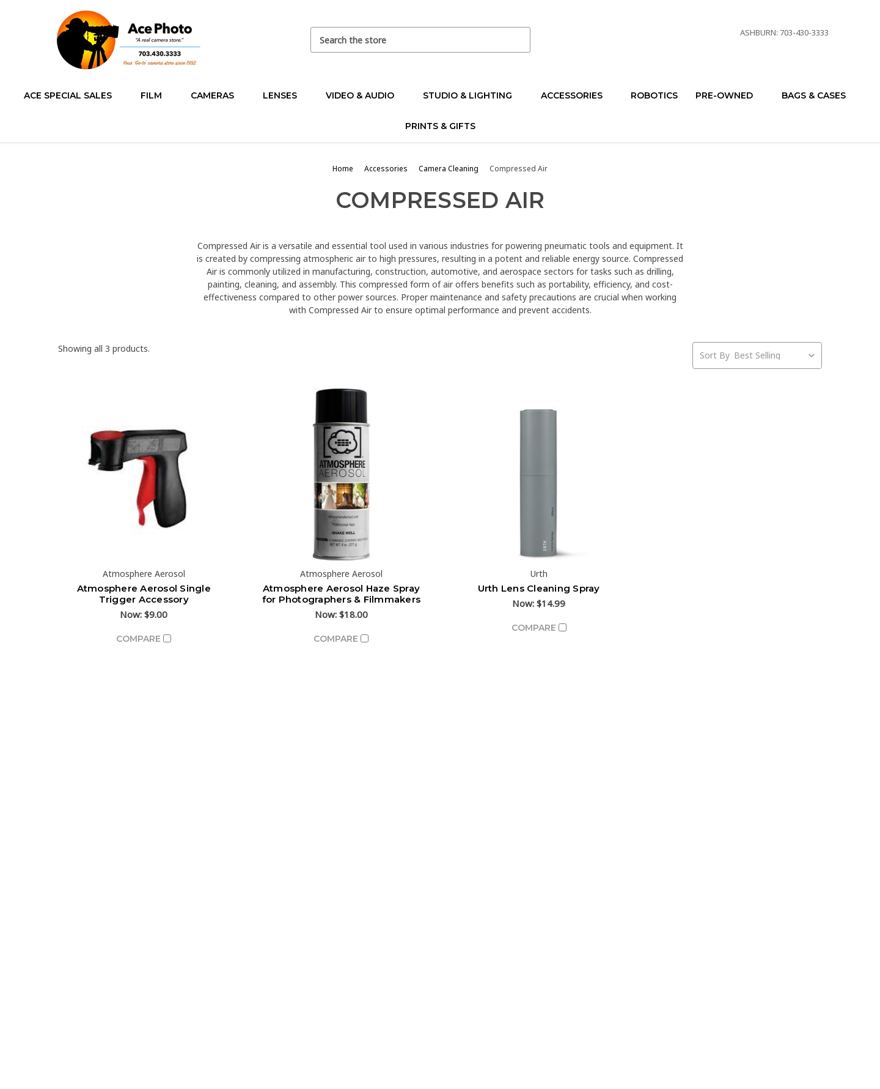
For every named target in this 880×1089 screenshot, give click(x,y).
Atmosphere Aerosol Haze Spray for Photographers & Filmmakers (341, 593)
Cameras (217, 95)
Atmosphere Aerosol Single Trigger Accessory (144, 593)
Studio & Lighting (472, 95)
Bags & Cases (819, 95)
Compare (143, 638)
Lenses (285, 95)
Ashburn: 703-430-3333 (784, 32)
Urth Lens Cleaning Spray (539, 588)
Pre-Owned (729, 95)
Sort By (715, 355)
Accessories (577, 95)
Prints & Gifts (440, 126)
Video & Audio (365, 95)
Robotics (654, 95)
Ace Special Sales (73, 95)
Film (156, 95)
